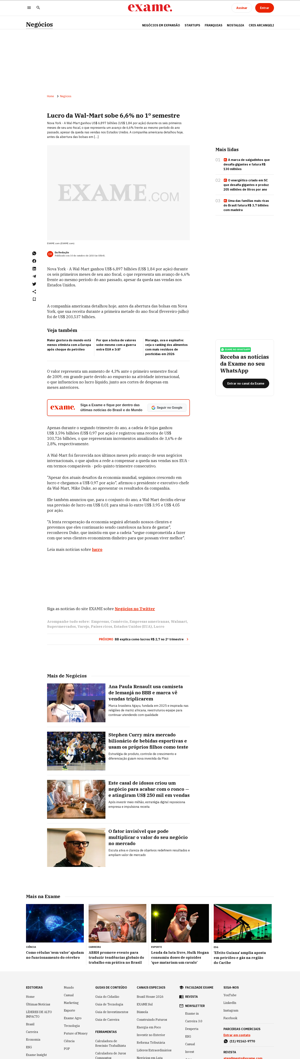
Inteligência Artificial (34, 1043)
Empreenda (193, 1045)
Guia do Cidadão (107, 975)
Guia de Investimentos (111, 990)
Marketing (71, 981)
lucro (97, 549)
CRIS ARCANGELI (261, 25)
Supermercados (61, 604)
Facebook (230, 996)
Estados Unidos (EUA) (133, 604)
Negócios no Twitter (135, 586)
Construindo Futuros (152, 998)
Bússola (142, 990)
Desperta (191, 1007)
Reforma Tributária (151, 1021)
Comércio (119, 600)
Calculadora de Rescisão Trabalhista (110, 1021)
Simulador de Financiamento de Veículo (106, 1048)
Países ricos (101, 604)
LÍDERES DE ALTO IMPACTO (39, 992)
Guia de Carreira (107, 998)
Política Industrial (150, 1044)
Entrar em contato (236, 1013)
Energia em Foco (149, 1005)
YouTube (229, 973)
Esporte (69, 989)
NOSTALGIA (235, 25)
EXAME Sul (145, 982)
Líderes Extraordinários (154, 1028)
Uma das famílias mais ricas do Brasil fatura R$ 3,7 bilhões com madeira (246, 205)
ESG (29, 1025)
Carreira (32, 1010)
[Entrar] (264, 8)
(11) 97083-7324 (242, 1053)
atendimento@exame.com (242, 1036)
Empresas (100, 600)
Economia (33, 1018)
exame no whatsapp (235, 349)
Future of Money (76, 1011)
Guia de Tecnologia (109, 982)
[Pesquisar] (38, 8)
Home (50, 96)
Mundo (69, 966)
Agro (188, 1037)
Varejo (83, 604)
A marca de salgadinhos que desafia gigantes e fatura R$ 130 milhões (246, 164)
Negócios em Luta (150, 1036)
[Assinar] (242, 8)
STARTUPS (192, 25)
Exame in (192, 992)
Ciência (69, 1019)
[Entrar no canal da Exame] (246, 383)
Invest (30, 1053)
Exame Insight (36, 1033)
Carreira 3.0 (193, 999)
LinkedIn (229, 981)
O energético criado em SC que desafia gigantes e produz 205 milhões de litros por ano (246, 184)
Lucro (159, 604)
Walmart (179, 600)
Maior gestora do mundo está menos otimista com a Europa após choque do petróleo (69, 344)
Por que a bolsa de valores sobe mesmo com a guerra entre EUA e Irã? (116, 344)
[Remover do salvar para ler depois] (34, 299)
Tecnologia (72, 1004)
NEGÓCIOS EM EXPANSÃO (161, 25)
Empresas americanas (149, 600)
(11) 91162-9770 (242, 1019)
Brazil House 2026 (150, 975)
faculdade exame (199, 966)
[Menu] (29, 8)
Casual (69, 973)
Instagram (230, 989)
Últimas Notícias (38, 982)
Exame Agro (73, 996)
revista (191, 975)
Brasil (30, 1002)
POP (67, 1027)
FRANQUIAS (213, 25)
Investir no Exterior (151, 1013)
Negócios (39, 24)
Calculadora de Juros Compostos (110, 1034)
